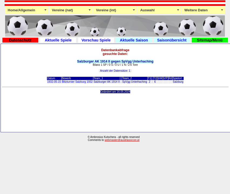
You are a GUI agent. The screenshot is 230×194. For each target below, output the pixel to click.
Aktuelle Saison (134, 40)
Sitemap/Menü (209, 40)
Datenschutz (20, 40)
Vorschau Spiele (96, 40)
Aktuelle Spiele (58, 40)
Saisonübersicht (172, 40)
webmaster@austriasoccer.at (122, 139)
